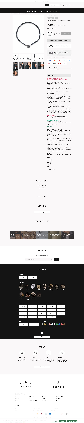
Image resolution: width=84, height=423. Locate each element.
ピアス (30, 402)
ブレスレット (44, 400)
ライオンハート (15, 13)
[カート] (70, 5)
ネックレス (17, 402)
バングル (44, 402)
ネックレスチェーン (18, 404)
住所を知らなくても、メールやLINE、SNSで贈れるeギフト (42, 1)
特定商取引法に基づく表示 (38, 413)
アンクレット (44, 404)
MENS (34, 9)
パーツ (57, 404)
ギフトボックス (58, 402)
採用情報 (17, 411)
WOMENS (48, 9)
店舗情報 (17, 413)
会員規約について (54, 411)
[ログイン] (67, 5)
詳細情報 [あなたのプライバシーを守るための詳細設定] (24, 421)
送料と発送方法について (57, 53)
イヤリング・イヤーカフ (33, 404)
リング (16, 400)
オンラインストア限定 (59, 400)
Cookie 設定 (55, 421)
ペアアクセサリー (32, 400)
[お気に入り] (63, 5)
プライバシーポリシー (37, 411)
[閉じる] (82, 421)
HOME (11, 13)
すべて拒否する (62, 421)
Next (43, 34)
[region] (42, 421)
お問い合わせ (53, 413)
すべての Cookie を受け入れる (72, 421)
